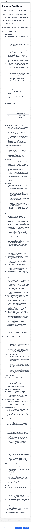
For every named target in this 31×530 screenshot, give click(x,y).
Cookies (2, 521)
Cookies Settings (4, 528)
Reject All (26, 528)
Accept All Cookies (18, 528)
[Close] (29, 524)
